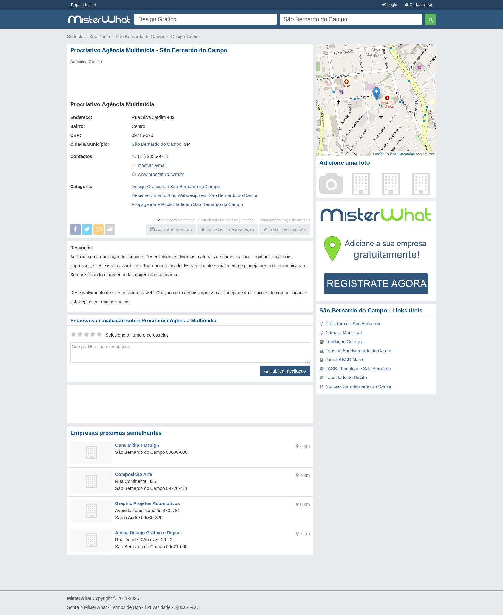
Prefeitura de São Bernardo (353, 323)
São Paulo (99, 36)
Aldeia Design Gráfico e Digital (148, 532)
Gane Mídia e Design (137, 445)
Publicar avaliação (285, 371)
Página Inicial (83, 4)
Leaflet (378, 154)
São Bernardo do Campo (141, 36)
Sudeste (75, 36)
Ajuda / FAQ (186, 607)
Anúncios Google (86, 61)
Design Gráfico (186, 36)
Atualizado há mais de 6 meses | (230, 220)
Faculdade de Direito (346, 377)
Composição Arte (133, 474)
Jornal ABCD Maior (345, 359)
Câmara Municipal (344, 332)
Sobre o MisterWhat (87, 607)
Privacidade (159, 607)
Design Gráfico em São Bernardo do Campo (176, 186)
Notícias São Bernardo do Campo (359, 386)
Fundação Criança (344, 341)
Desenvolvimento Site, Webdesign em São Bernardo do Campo (195, 195)
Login (389, 4)
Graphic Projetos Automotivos (147, 503)
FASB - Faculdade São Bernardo (358, 368)
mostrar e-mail (152, 165)
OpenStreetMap (402, 154)
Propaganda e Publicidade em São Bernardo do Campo (187, 204)
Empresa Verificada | (179, 220)
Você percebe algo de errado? (285, 220)
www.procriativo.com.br (161, 174)
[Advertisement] (189, 80)
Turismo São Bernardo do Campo (358, 350)
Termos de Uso (126, 607)
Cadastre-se (418, 4)
